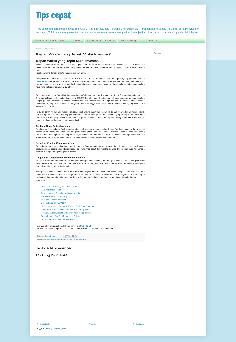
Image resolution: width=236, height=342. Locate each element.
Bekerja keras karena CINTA (53, 203)
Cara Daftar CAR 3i (150, 40)
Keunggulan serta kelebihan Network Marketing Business (66, 213)
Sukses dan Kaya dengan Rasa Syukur (58, 219)
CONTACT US (85, 226)
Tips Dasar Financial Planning (54, 196)
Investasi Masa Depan (65, 240)
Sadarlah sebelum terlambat (53, 200)
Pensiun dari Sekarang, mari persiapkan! (59, 186)
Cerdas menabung (128, 40)
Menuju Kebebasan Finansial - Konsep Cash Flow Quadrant (67, 206)
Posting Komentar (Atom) (56, 328)
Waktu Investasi (80, 240)
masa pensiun (42, 81)
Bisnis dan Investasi (49, 240)
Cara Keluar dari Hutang (51, 190)
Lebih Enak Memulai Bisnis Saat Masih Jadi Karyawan (65, 209)
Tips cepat (53, 15)
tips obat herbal (94, 40)
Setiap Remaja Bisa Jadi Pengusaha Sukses (60, 216)
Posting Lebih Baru (44, 324)
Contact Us (110, 40)
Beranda (78, 40)
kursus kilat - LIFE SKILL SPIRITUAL (52, 40)
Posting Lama (138, 324)
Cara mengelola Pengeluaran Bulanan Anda (60, 193)
